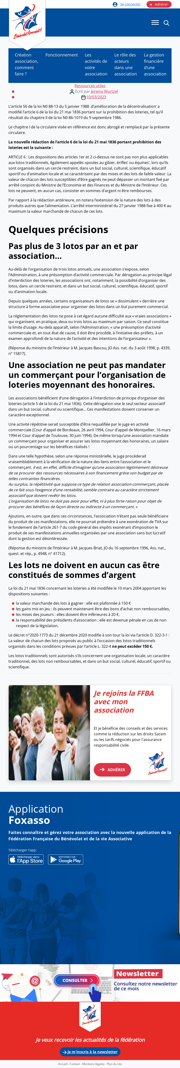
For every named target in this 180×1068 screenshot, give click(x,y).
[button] (166, 23)
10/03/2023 (96, 97)
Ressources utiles (90, 85)
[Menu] (155, 22)
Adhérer (158, 4)
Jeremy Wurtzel (104, 91)
